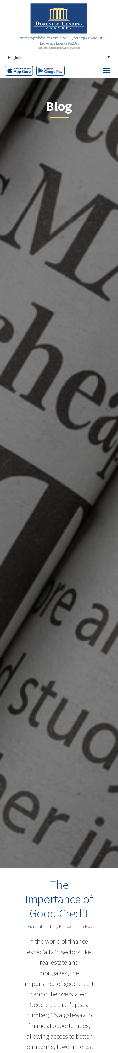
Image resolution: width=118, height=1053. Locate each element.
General (35, 926)
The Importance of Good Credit (59, 899)
